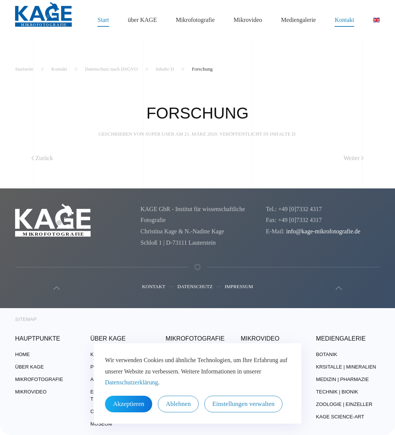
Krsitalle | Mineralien (346, 367)
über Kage (29, 367)
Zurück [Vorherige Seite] (42, 158)
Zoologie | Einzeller (344, 404)
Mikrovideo (248, 20)
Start (103, 20)
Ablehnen (178, 403)
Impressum (239, 287)
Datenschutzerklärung (131, 382)
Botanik (326, 354)
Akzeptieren (128, 403)
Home (22, 354)
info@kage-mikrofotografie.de (323, 231)
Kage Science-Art (340, 417)
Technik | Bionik (337, 392)
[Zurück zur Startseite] (43, 20)
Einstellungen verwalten (243, 403)
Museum (101, 424)
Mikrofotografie (39, 379)
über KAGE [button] (142, 20)
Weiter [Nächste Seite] (354, 158)
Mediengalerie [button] (298, 20)
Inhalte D (282, 134)
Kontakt (153, 287)
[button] (55, 288)
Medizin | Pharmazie (342, 379)
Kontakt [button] (344, 20)
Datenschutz (195, 287)
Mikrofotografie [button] (195, 20)
